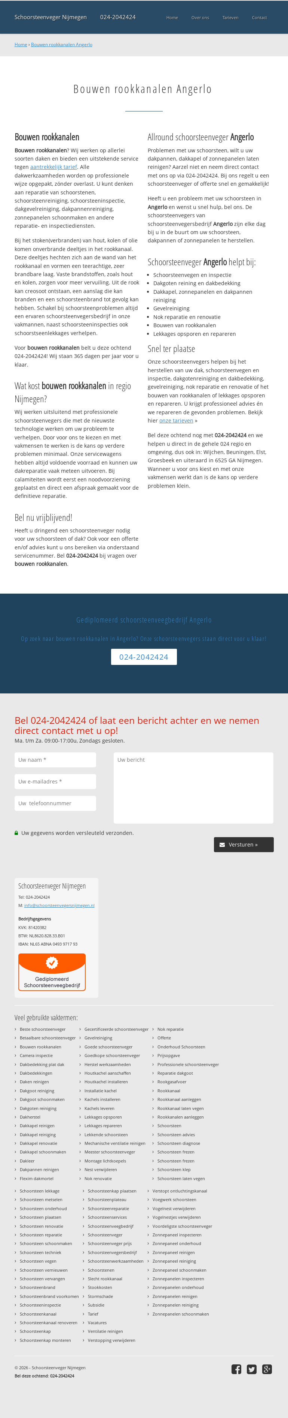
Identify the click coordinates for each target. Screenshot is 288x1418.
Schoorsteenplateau (107, 1199)
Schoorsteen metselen (41, 1199)
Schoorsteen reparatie (41, 1235)
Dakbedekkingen (36, 1073)
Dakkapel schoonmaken (43, 1152)
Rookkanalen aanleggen (180, 1117)
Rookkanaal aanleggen (179, 1099)
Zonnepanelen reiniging (176, 1305)
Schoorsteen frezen (175, 1152)
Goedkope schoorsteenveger (112, 1055)
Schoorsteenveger (105, 1235)
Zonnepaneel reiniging (174, 1261)
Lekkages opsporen (103, 1117)
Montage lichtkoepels (105, 1161)
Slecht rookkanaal (105, 1278)
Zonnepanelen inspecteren (178, 1278)
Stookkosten (100, 1287)
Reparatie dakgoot (175, 1073)
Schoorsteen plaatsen (40, 1217)
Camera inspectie (36, 1055)
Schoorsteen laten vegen (181, 1178)
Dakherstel (30, 1117)
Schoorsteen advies (176, 1134)
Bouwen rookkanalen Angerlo (61, 44)
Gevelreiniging (98, 1038)
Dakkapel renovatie (38, 1143)
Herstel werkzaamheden (108, 1064)
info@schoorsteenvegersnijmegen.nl (59, 905)
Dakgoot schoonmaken (42, 1099)
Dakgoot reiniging (37, 1090)
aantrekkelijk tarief (53, 166)
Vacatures (97, 1322)
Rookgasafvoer (171, 1081)
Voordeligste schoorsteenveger (182, 1226)
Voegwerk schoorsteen (174, 1199)
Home (21, 44)
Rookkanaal (168, 1090)
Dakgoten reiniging (38, 1108)
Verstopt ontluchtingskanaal (180, 1191)
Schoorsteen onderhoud (43, 1208)
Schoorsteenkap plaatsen (112, 1191)
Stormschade (100, 1296)
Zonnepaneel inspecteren (177, 1235)
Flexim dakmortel (36, 1178)
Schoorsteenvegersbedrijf (112, 1252)
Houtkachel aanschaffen (108, 1073)
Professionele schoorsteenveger (188, 1064)
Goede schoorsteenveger (108, 1047)
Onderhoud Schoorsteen (181, 1047)
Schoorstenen (101, 1270)
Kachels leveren (99, 1108)
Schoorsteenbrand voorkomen (49, 1296)
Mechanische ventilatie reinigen (115, 1143)
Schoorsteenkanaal (38, 1314)
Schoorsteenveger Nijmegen (51, 17)
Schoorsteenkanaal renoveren (48, 1322)
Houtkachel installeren (106, 1081)
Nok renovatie (98, 1178)
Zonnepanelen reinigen (175, 1296)
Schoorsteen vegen (38, 1261)
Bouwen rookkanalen (40, 1047)
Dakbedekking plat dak (42, 1064)
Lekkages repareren (103, 1125)
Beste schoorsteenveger (42, 1029)
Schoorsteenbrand (37, 1287)
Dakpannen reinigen (39, 1169)
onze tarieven (176, 420)
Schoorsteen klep (174, 1169)
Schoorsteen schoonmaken (46, 1243)
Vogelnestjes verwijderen (177, 1217)
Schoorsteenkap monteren (45, 1340)
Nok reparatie (170, 1029)
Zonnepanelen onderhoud (178, 1287)
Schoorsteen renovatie (41, 1226)
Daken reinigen (34, 1081)
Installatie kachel (101, 1090)
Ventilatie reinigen (105, 1331)
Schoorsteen (169, 1125)
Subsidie (96, 1305)
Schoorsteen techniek (40, 1252)
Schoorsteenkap (35, 1331)
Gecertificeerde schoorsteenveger (116, 1029)
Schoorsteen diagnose (178, 1143)
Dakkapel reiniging (38, 1134)
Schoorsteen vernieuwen (44, 1270)
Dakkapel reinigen (37, 1125)
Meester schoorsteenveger (110, 1152)
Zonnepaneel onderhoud (177, 1243)
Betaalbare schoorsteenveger (48, 1038)
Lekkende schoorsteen (106, 1134)
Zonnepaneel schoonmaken (179, 1270)
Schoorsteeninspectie (40, 1305)
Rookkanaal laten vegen (180, 1108)
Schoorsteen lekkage (39, 1191)
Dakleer (27, 1161)
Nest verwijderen (101, 1169)
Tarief (93, 1314)
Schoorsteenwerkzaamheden (116, 1261)
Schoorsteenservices (107, 1217)
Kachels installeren (102, 1099)
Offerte (164, 1038)
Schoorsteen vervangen (42, 1278)
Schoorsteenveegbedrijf (111, 1226)
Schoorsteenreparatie (108, 1208)
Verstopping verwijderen (111, 1340)
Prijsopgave (168, 1055)
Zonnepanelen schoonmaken (181, 1314)
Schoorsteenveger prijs (110, 1243)
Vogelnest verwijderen (174, 1208)
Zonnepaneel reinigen (174, 1252)
